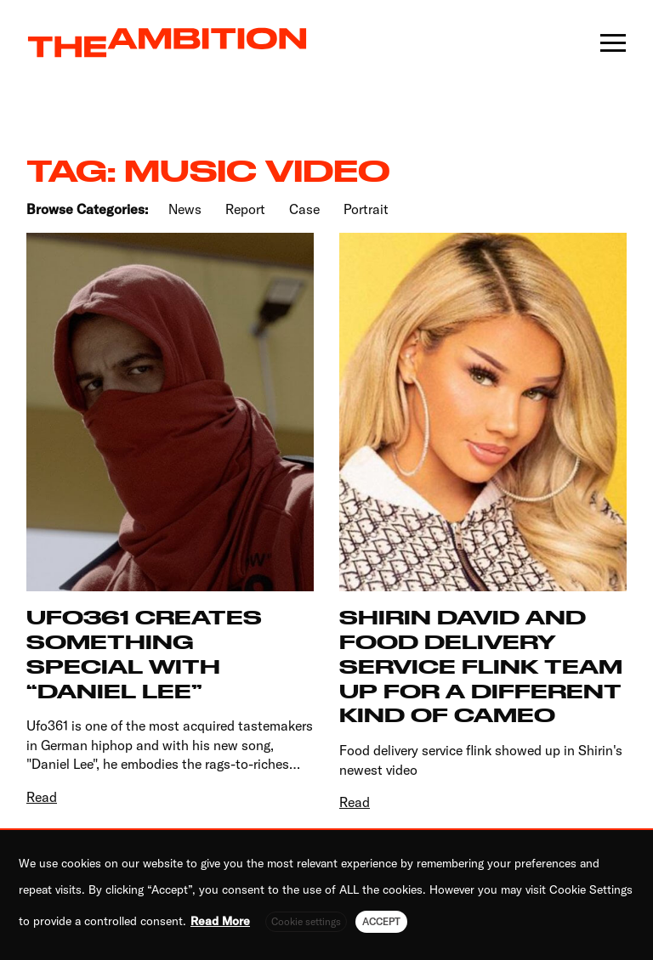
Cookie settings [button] (306, 921)
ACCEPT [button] (381, 921)
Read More (220, 921)
